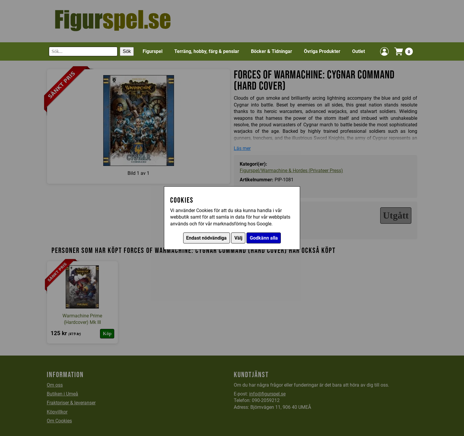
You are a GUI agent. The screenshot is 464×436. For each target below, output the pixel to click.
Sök (127, 51)
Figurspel (152, 51)
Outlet (358, 51)
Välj (238, 238)
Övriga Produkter (322, 51)
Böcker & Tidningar (271, 51)
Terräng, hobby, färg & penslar (206, 51)
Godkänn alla (264, 238)
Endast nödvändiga (206, 238)
